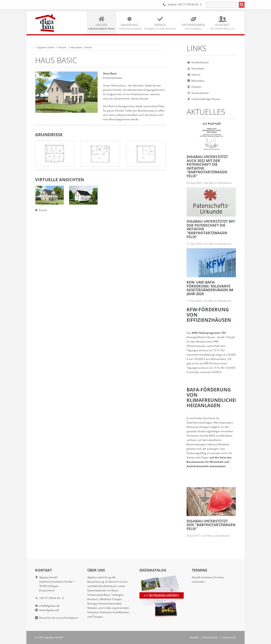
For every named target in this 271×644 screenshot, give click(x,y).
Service (160, 26)
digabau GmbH (45, 47)
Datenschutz (210, 637)
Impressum (229, 637)
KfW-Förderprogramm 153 (209, 333)
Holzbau (196, 87)
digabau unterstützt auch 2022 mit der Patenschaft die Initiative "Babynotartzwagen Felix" (207, 166)
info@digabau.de (49, 606)
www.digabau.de (49, 610)
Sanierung (129, 26)
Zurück (43, 210)
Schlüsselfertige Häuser (205, 99)
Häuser (101, 26)
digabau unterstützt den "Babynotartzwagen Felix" (211, 525)
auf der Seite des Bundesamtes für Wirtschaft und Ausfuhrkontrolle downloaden (209, 462)
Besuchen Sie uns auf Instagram (58, 618)
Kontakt (222, 26)
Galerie (195, 74)
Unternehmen (193, 26)
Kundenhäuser (200, 62)
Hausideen (197, 68)
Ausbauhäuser (200, 93)
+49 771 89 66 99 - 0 (189, 4)
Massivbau (197, 81)
